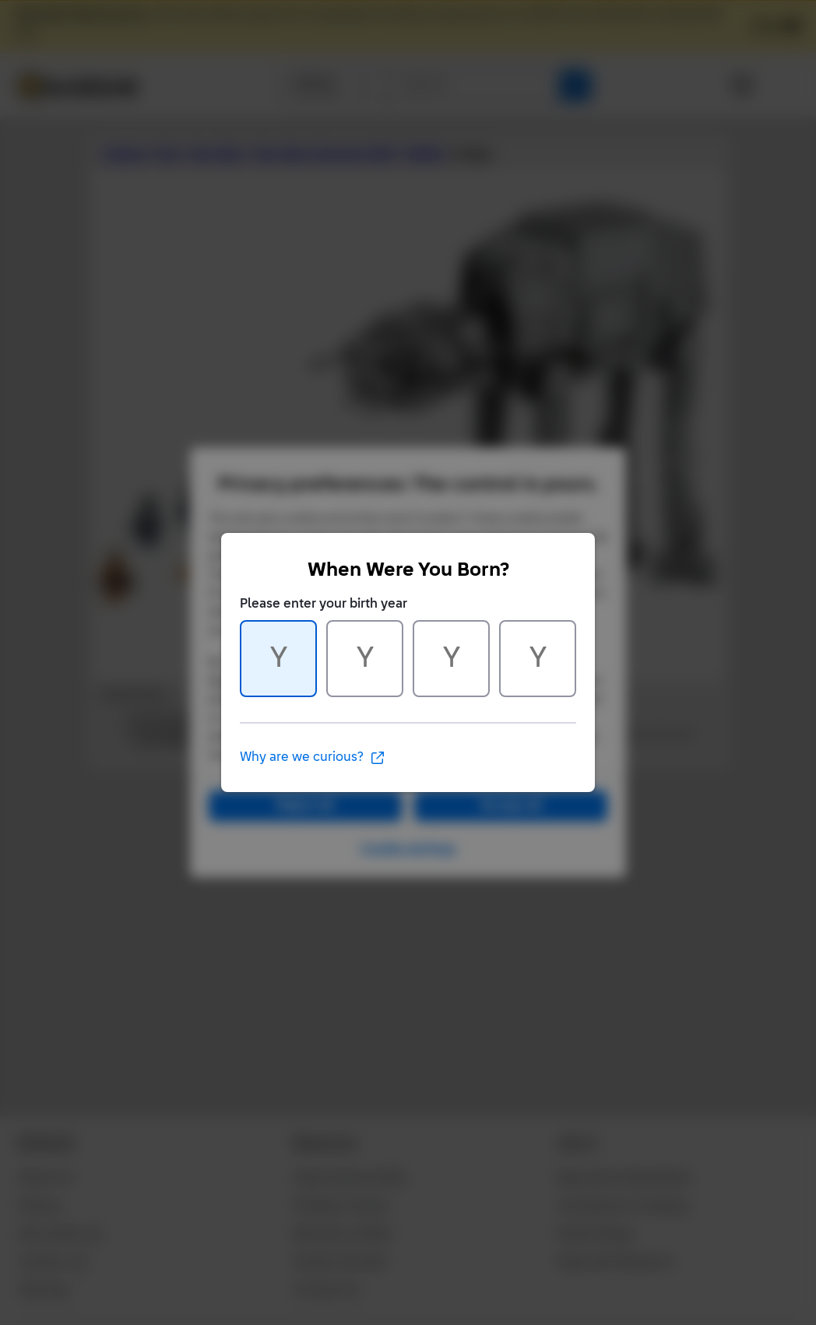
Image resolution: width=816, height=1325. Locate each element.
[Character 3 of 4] (451, 658)
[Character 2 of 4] (364, 658)
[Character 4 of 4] (537, 658)
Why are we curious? (312, 758)
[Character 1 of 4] (278, 658)
